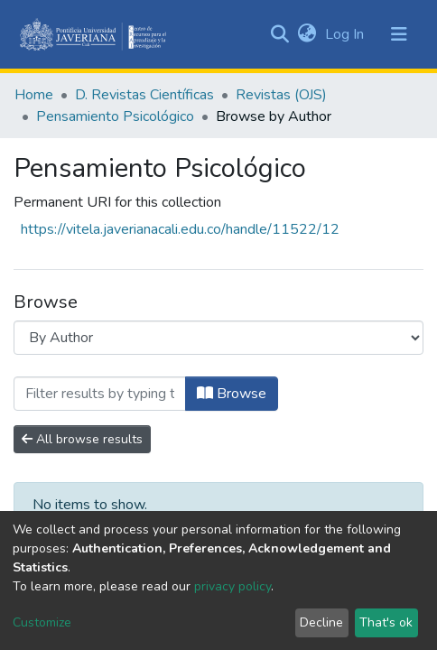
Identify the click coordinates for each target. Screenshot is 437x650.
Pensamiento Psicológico (115, 116)
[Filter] (100, 393)
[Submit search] (279, 34)
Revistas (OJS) (281, 95)
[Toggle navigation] (399, 34)
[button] (306, 34)
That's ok (386, 622)
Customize (42, 622)
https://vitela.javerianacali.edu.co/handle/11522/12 (180, 229)
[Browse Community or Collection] (218, 337)
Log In (346, 34)
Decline (321, 622)
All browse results (82, 439)
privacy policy (232, 586)
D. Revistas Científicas (144, 95)
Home (33, 95)
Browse (231, 394)
